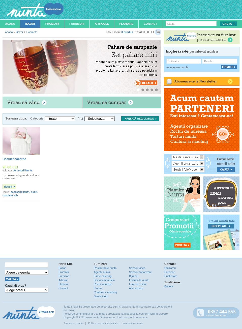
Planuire (126, 23)
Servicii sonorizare (140, 272)
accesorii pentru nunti (24, 192)
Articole (102, 23)
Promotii (52, 23)
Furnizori (76, 23)
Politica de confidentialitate (103, 323)
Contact (150, 23)
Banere (168, 286)
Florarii (98, 288)
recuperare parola (177, 67)
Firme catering (102, 276)
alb (16, 195)
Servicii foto (101, 296)
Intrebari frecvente (133, 323)
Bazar (30, 23)
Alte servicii (136, 288)
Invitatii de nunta (139, 280)
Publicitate (170, 276)
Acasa (10, 23)
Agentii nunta (102, 272)
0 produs (127, 32)
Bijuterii (133, 276)
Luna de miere (138, 284)
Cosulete (31, 32)
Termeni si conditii (73, 323)
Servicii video (137, 268)
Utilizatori (170, 268)
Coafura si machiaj (105, 292)
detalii (8, 186)
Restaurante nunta (105, 268)
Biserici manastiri (104, 280)
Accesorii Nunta (23, 170)
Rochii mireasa (103, 284)
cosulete (8, 195)
